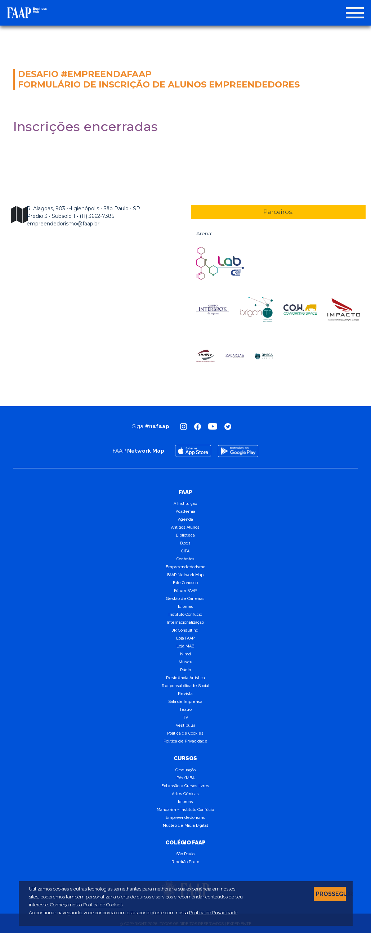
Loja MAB (185, 646)
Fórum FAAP (185, 590)
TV (185, 717)
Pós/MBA (185, 778)
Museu (185, 662)
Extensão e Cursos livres (185, 786)
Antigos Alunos (185, 527)
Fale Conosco (185, 582)
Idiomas (185, 606)
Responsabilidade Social (185, 685)
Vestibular (185, 725)
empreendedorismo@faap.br (63, 223)
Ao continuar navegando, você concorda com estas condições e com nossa (133, 912)
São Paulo (185, 854)
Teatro (185, 709)
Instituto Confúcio (185, 614)
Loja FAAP (185, 638)
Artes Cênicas (185, 793)
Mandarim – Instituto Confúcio (185, 809)
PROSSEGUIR (331, 894)
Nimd (185, 654)
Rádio (185, 670)
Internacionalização (185, 622)
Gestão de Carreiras (185, 598)
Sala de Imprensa (185, 701)
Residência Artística (185, 678)
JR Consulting (185, 630)
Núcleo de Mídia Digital (185, 825)
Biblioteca (185, 535)
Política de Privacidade (185, 741)
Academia (185, 511)
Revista (185, 693)
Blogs (185, 543)
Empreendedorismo (185, 567)
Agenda (185, 519)
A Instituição (185, 503)
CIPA (185, 551)
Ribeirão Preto (185, 862)
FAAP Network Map (185, 575)
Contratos (185, 559)
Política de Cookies (185, 733)
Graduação (185, 770)
